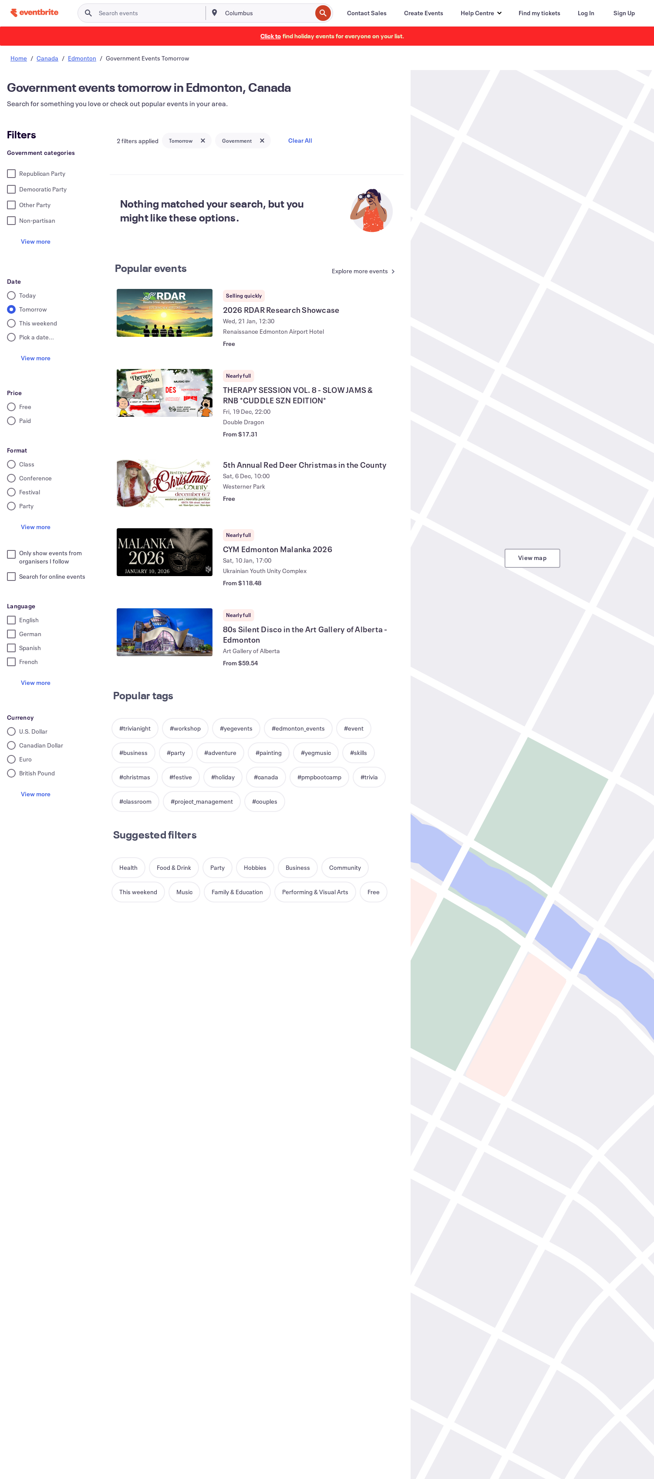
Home (18, 58)
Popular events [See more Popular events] (151, 268)
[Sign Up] (624, 13)
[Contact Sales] (367, 13)
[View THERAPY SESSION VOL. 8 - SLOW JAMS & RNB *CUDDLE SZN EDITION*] (164, 393)
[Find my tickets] (539, 13)
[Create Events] (423, 13)
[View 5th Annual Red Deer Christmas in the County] (164, 483)
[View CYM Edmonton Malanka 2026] (164, 552)
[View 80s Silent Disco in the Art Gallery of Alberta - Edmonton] (164, 632)
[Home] (34, 13)
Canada (47, 58)
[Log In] (586, 13)
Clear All (300, 140)
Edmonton (82, 58)
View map (532, 557)
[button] (481, 13)
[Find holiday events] (271, 36)
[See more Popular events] (362, 271)
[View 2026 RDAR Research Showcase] (164, 313)
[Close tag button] (203, 140)
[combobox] (268, 13)
